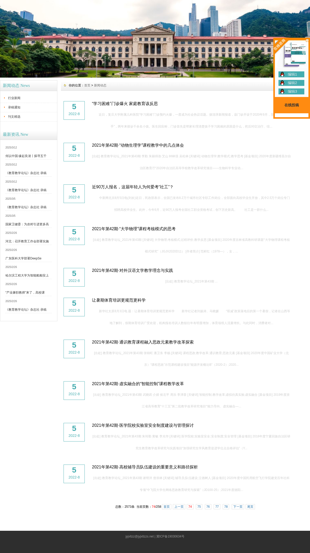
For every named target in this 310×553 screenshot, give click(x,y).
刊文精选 (14, 116)
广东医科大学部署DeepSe (23, 258)
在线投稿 (291, 105)
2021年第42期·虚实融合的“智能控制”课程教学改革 (138, 384)
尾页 (250, 507)
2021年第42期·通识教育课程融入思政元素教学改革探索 (143, 342)
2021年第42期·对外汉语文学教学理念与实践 (132, 270)
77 (217, 507)
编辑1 (292, 74)
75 (199, 507)
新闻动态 (100, 85)
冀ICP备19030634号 (170, 536)
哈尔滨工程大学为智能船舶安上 (27, 275)
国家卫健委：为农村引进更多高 (27, 224)
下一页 (238, 507)
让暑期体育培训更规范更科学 (119, 300)
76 (208, 507)
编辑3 (292, 91)
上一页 (179, 507)
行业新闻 (14, 98)
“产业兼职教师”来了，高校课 (25, 292)
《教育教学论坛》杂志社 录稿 (26, 173)
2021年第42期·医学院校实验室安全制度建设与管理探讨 (143, 425)
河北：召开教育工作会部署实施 (27, 241)
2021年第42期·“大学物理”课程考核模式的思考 (134, 229)
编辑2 (292, 83)
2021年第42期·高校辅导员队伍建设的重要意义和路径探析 (145, 467)
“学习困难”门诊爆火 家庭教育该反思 (125, 103)
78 (226, 507)
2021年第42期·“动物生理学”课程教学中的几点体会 (138, 145)
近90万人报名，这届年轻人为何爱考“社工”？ (133, 187)
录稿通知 (14, 107)
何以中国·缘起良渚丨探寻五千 (26, 156)
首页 (87, 85)
